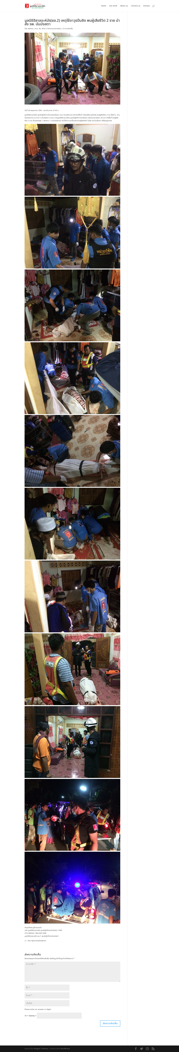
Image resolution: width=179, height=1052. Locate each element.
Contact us (135, 6)
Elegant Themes (41, 1048)
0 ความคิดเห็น (68, 28)
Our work (113, 6)
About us (124, 6)
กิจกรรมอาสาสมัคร (54, 28)
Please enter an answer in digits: (38, 1009)
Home (103, 6)
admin (30, 28)
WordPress (65, 1048)
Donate (146, 6)
